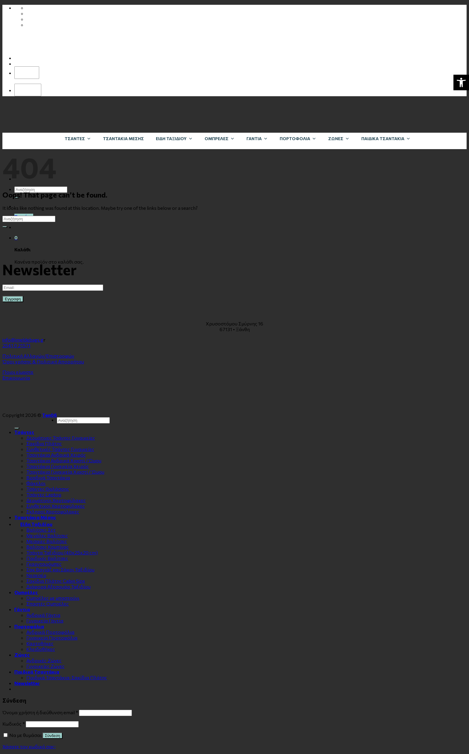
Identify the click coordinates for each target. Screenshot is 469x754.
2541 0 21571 (16, 345)
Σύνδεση (52, 735)
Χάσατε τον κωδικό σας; (29, 746)
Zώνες (338, 138)
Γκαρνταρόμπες (44, 564)
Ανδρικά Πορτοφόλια (50, 632)
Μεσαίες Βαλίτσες (46, 541)
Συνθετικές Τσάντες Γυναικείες (60, 449)
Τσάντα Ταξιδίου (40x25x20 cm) (62, 552)
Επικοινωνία (16, 377)
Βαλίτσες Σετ (41, 530)
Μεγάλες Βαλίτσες (47, 535)
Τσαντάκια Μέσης (123, 138)
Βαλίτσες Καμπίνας (47, 547)
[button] (461, 82)
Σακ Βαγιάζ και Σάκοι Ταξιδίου (60, 569)
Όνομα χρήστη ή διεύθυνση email (40, 712)
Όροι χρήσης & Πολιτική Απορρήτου (43, 361)
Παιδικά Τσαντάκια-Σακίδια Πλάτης (66, 677)
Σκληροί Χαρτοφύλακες (52, 511)
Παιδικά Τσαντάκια (385, 138)
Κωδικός (13, 724)
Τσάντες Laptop (43, 494)
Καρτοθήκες (40, 643)
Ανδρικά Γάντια (43, 615)
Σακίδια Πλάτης (44, 443)
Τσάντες (78, 138)
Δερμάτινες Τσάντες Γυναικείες (60, 438)
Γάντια (257, 138)
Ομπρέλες (219, 138)
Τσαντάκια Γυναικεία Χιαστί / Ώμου (65, 472)
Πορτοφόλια (298, 138)
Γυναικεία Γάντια (44, 620)
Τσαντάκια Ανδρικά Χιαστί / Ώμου (63, 460)
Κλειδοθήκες (40, 649)
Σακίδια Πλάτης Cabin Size (55, 581)
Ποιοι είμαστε (18, 372)
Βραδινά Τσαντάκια (48, 477)
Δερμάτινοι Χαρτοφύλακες (56, 500)
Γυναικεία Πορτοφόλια (51, 637)
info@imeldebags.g (22, 339)
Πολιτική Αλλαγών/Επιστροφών (38, 356)
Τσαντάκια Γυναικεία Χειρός (57, 466)
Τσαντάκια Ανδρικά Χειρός (56, 455)
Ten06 (49, 415)
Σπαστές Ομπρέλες (47, 603)
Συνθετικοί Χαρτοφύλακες (55, 506)
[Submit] (4, 227)
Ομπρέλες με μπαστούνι (52, 598)
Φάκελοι (35, 483)
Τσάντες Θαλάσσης (47, 489)
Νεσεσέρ (36, 575)
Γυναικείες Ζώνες (45, 666)
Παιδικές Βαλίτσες (47, 558)
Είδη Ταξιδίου (174, 138)
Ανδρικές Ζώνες (44, 660)
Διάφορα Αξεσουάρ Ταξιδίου (58, 586)
